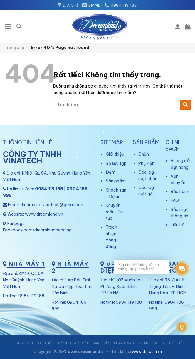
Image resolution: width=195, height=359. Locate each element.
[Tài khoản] (178, 26)
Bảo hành (180, 191)
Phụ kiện (146, 163)
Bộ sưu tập (116, 163)
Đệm (110, 172)
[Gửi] (185, 105)
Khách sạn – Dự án (131, 343)
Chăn (143, 154)
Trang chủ (14, 47)
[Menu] (8, 26)
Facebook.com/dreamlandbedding (37, 230)
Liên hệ (177, 224)
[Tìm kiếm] (18, 26)
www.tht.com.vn (147, 351)
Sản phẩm (116, 181)
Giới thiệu (115, 154)
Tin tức (159, 343)
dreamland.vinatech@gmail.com (52, 204)
